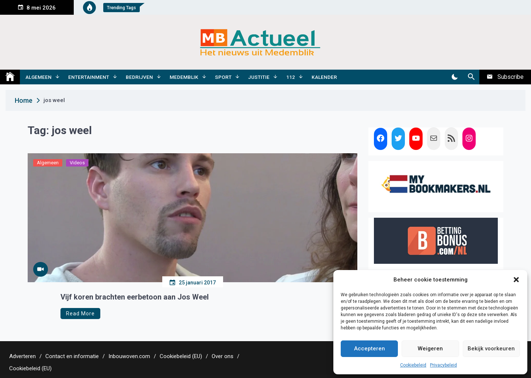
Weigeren (430, 348)
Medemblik (184, 77)
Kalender (324, 77)
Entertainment (88, 77)
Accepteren (369, 348)
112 (290, 77)
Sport (223, 77)
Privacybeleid (443, 365)
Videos (77, 162)
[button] (516, 279)
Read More (80, 313)
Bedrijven (139, 77)
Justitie (259, 77)
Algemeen (38, 77)
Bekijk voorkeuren (491, 348)
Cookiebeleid (413, 365)
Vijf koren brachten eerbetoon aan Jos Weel (134, 297)
